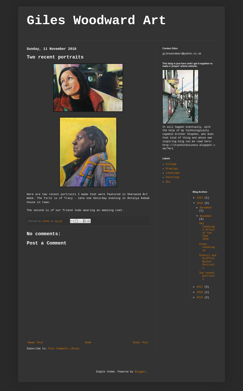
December (206, 207)
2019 (200, 197)
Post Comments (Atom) (63, 348)
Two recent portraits (207, 276)
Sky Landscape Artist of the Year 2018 (207, 231)
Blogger (140, 371)
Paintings (173, 177)
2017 (200, 287)
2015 (200, 297)
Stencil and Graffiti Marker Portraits (207, 262)
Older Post (140, 342)
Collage (171, 164)
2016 (200, 292)
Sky (168, 181)
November (206, 216)
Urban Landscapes (207, 247)
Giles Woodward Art (96, 20)
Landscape (173, 173)
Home (88, 342)
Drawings (172, 168)
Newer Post (35, 342)
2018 (200, 203)
